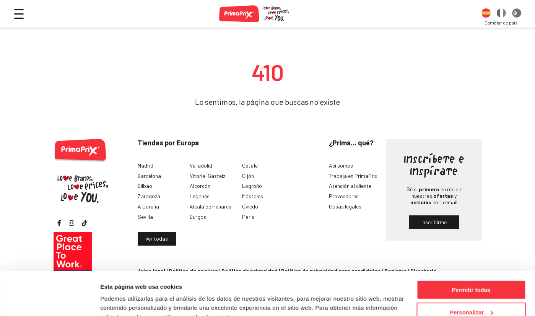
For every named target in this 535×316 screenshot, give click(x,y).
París (248, 216)
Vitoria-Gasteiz (207, 176)
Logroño (252, 185)
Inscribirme (434, 222)
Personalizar (471, 275)
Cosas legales (345, 206)
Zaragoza (149, 196)
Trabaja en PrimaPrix (353, 176)
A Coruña (148, 206)
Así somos (341, 165)
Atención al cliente (350, 185)
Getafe (250, 165)
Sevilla (145, 216)
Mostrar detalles (122, 300)
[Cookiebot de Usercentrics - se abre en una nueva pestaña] (49, 301)
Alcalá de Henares (210, 206)
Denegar (471, 297)
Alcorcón (200, 185)
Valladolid (201, 165)
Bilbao (145, 185)
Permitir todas (471, 252)
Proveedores (344, 196)
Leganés (200, 196)
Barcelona (149, 176)
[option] (486, 13)
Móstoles (252, 196)
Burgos (198, 216)
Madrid (145, 165)
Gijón (248, 176)
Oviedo (250, 206)
